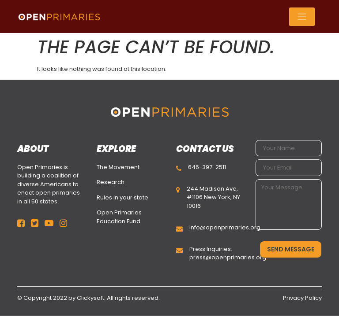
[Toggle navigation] (302, 16)
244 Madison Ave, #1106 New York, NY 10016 (213, 197)
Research (110, 182)
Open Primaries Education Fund (119, 216)
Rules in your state (122, 197)
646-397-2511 (207, 167)
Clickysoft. (91, 298)
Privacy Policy (302, 298)
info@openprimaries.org (224, 227)
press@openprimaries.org (227, 257)
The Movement (118, 167)
